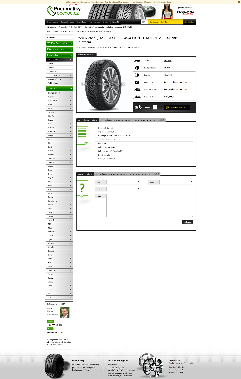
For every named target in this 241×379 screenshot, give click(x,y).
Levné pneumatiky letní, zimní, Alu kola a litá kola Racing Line (66, 8)
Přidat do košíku (177, 107)
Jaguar (50, 178)
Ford (50, 147)
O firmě (106, 22)
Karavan (51, 97)
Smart (50, 266)
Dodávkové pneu (54, 79)
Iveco (50, 174)
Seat (49, 263)
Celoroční (53, 71)
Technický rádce (67, 22)
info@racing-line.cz (55, 332)
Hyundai (51, 155)
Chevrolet (51, 158)
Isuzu (50, 170)
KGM (50, 185)
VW (49, 297)
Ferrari (50, 139)
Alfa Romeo (52, 101)
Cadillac (51, 112)
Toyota (50, 289)
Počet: (147, 107)
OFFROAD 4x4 (54, 93)
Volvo (50, 293)
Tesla (50, 286)
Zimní (51, 67)
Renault (51, 251)
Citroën (51, 116)
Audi (50, 104)
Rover (50, 255)
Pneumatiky (60, 55)
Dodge (50, 135)
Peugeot (51, 243)
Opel (50, 239)
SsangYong (52, 270)
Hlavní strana (51, 27)
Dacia (50, 124)
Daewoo (51, 128)
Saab (50, 259)
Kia (49, 189)
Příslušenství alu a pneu (60, 49)
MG (49, 224)
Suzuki (50, 278)
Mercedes (51, 220)
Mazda (50, 216)
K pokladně (188, 22)
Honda (50, 151)
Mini (50, 228)
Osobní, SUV (53, 59)
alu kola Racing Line (116, 367)
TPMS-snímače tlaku (60, 43)
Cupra (50, 120)
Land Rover (52, 201)
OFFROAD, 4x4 (54, 75)
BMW (50, 108)
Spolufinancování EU (177, 363)
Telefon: (153, 182)
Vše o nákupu (94, 22)
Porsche (51, 247)
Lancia (50, 197)
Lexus (50, 205)
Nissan (50, 236)
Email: (99, 189)
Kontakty (116, 22)
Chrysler (51, 162)
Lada (50, 193)
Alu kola (60, 88)
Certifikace (81, 22)
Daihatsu (51, 131)
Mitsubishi (52, 232)
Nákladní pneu (53, 83)
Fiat (49, 143)
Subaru (50, 274)
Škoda (50, 282)
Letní (51, 63)
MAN (50, 209)
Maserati (51, 212)
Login (190, 363)
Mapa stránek (174, 360)
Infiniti (50, 166)
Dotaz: (99, 196)
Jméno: (100, 182)
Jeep (49, 182)
